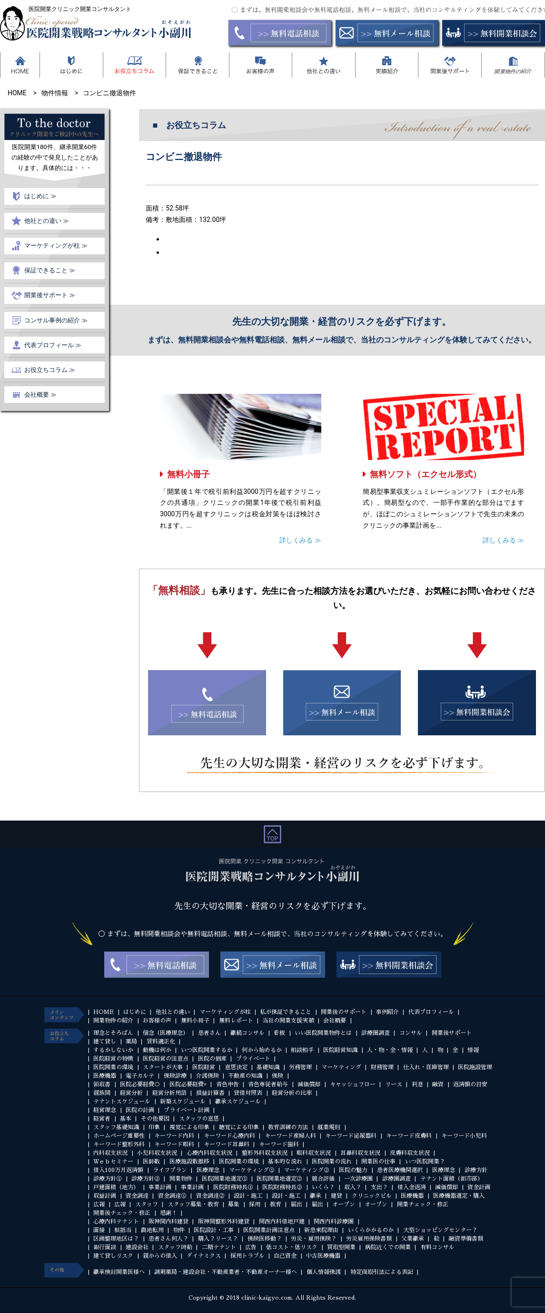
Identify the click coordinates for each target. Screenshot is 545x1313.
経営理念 (104, 1110)
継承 (315, 1196)
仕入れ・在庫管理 (426, 1067)
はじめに (134, 1012)
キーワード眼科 (174, 1144)
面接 (99, 1230)
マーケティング (341, 1067)
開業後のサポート (344, 1012)
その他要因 (155, 1119)
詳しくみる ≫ (300, 540)
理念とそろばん (113, 1033)
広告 (251, 1247)
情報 (473, 1050)
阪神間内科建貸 (168, 1221)
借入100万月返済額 (118, 1170)
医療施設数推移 (189, 1161)
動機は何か (157, 1050)
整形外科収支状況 (264, 1153)
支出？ (379, 1187)
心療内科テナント (116, 1221)
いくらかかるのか (371, 1230)
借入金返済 (411, 1187)
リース (393, 1084)
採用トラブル (247, 1256)
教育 (275, 1204)
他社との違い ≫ (46, 220)
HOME (103, 1012)
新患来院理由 (321, 1230)
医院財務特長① (233, 1187)
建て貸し (104, 1041)
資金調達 (137, 1196)
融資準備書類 (466, 1239)
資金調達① (172, 1196)
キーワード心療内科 (229, 1136)
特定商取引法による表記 (381, 1272)
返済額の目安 (470, 1084)
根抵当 (122, 1230)
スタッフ (146, 1204)
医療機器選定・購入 (459, 1196)
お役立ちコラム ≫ (49, 369)
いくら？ (323, 1187)
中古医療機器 (323, 1256)
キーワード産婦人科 (290, 1136)
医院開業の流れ (332, 1161)
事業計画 (160, 1187)
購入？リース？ (218, 1239)
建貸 (336, 1196)
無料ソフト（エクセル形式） (425, 474)
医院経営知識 (340, 1050)
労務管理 (300, 1067)
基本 (125, 1119)
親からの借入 (160, 1256)
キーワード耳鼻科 (226, 1144)
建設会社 (137, 1247)
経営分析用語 (169, 1093)
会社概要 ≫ (40, 394)
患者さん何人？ (168, 1239)
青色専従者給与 (268, 1084)
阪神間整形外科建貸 (223, 1221)
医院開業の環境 (113, 1067)
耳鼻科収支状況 (360, 1153)
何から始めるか (262, 1050)
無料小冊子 (188, 474)
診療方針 (476, 1170)
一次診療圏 (358, 1179)
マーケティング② (306, 1170)
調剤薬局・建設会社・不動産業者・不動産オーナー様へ (225, 1272)
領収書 (101, 1084)
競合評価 (323, 1179)
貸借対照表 (248, 1093)
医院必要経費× (188, 1084)
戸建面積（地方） (116, 1187)
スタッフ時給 (175, 1247)
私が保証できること (285, 1012)
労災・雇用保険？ (314, 1239)
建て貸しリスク (113, 1256)
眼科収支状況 (314, 1153)
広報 (99, 1204)
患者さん (209, 1033)
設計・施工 (248, 1196)
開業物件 (180, 1179)
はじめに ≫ (40, 196)
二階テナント (219, 1247)
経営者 (101, 1119)
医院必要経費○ (140, 1084)
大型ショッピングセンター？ (440, 1230)
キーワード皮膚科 (409, 1136)
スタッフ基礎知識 (116, 1127)
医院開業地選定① (225, 1179)
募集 (233, 1204)
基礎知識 (268, 1067)
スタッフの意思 (199, 1119)
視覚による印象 (189, 1127)
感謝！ (168, 1213)
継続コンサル (247, 1033)
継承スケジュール (238, 1101)
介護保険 (207, 1076)
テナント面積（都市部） (451, 1179)
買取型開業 (341, 1247)
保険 (277, 1076)
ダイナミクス (204, 1256)
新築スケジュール (183, 1101)
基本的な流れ (285, 1161)
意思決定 (236, 1067)
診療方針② (145, 1179)
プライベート (253, 1059)
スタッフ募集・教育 (193, 1204)
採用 (254, 1204)
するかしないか (113, 1050)
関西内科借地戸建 (282, 1221)
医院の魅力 (353, 1170)
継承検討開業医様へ (119, 1272)
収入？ (352, 1187)
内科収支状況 (110, 1153)
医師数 (151, 1161)
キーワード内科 (174, 1136)
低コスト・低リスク (291, 1247)
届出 (296, 1204)
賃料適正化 (161, 1041)
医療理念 (208, 1170)
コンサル (410, 1033)
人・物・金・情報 (390, 1050)
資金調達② (210, 1196)
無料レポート (236, 1020)
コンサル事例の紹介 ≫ (56, 320)
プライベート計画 (186, 1110)
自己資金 (285, 1256)
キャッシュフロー (353, 1084)
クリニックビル (372, 1196)
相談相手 (302, 1050)
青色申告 (227, 1084)
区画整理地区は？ (116, 1239)
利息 (417, 1084)
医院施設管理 (475, 1067)
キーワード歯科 (279, 1144)
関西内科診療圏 (334, 1221)
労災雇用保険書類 (369, 1239)
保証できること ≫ (49, 270)
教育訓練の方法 (288, 1127)
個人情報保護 (324, 1272)
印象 (154, 1127)
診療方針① (107, 1179)
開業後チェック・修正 (121, 1213)
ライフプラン (170, 1170)
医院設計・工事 (214, 1230)
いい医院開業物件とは (323, 1033)
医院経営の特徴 (113, 1059)
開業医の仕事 (378, 1161)
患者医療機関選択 (400, 1170)
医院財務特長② (282, 1187)
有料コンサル (437, 1247)
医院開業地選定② (279, 1179)
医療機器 (104, 1076)
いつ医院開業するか (206, 1050)
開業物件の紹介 (113, 1020)
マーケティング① (252, 1170)
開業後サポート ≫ (49, 295)
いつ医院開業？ (425, 1161)
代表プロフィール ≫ (52, 345)
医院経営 (203, 1067)
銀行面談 (104, 1247)
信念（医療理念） (165, 1033)
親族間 (101, 1093)
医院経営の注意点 (165, 1059)
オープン (343, 1204)
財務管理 (382, 1067)
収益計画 (104, 1196)
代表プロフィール (431, 1012)
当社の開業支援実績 (288, 1020)
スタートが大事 (163, 1067)
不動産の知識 (245, 1076)
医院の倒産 (212, 1059)
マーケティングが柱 (225, 1012)
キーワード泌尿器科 (351, 1136)
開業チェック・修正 (422, 1204)
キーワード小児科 (464, 1136)
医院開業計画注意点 (269, 1230)
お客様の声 (157, 1020)
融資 (438, 1084)
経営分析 (131, 1093)
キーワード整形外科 (119, 1144)
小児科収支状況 (157, 1153)
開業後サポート (452, 1033)
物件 (179, 1230)
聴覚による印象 (239, 1127)
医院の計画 (140, 1110)
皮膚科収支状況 (410, 1153)
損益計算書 (210, 1093)
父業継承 (412, 1239)
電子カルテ (140, 1076)
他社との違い (173, 1012)
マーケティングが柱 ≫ (56, 245)
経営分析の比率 (292, 1093)
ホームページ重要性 (119, 1136)
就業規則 (328, 1127)
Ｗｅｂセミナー (113, 1161)
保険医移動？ (265, 1239)
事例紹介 (387, 1012)
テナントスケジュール (121, 1101)
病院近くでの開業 (388, 1247)
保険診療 (175, 1076)
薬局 (131, 1041)
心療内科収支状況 (209, 1153)
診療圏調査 (375, 1033)
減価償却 (308, 1084)
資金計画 (478, 1187)
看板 (279, 1033)
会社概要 (334, 1020)
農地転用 (152, 1230)
